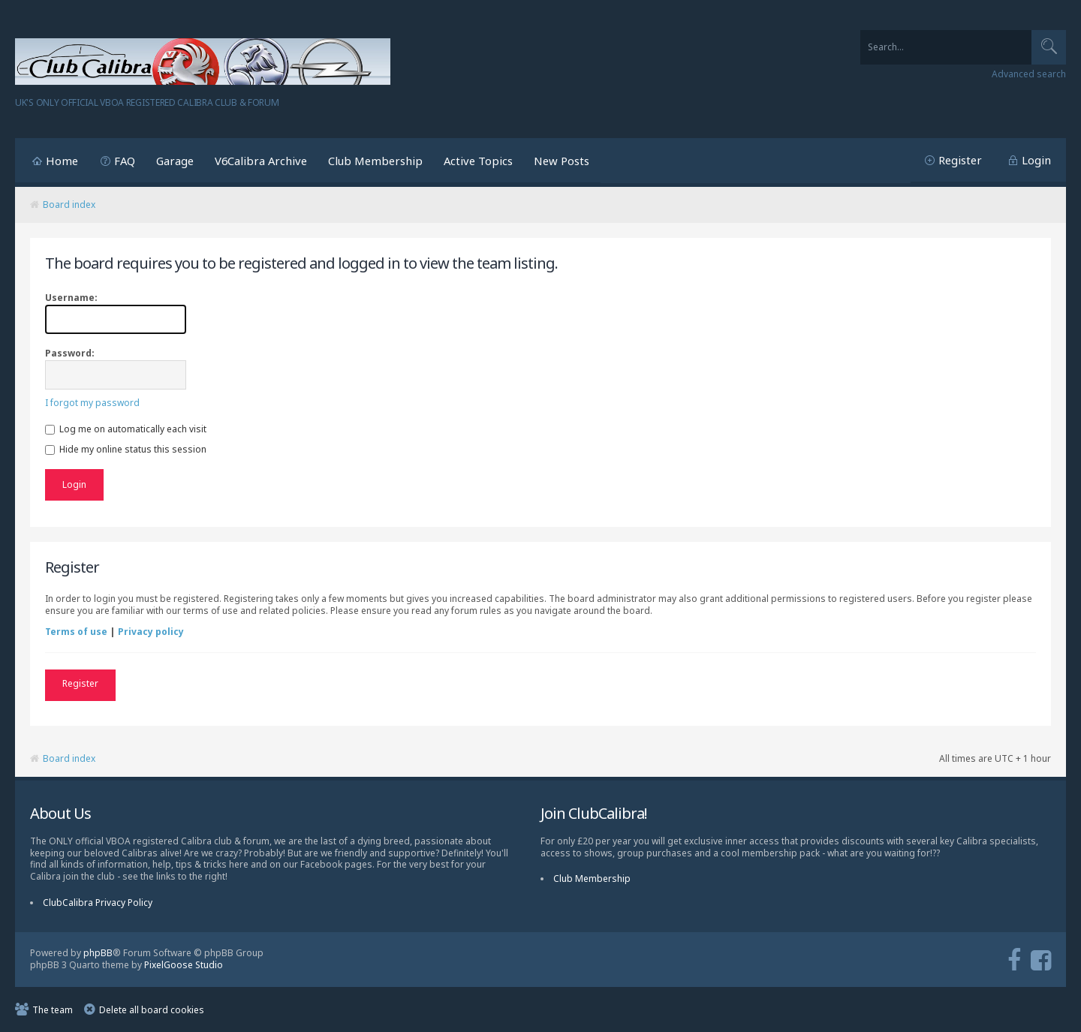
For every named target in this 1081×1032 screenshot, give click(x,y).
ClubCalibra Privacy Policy (97, 902)
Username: (71, 297)
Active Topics (478, 160)
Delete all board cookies (151, 1009)
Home (62, 160)
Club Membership (375, 160)
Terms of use (76, 631)
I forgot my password (92, 402)
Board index (69, 204)
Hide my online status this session (125, 449)
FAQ (124, 160)
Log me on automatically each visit (125, 429)
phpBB (98, 952)
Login (1036, 159)
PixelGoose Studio (183, 964)
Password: (70, 353)
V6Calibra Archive (261, 160)
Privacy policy (151, 631)
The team (52, 1009)
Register (960, 159)
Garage (175, 160)
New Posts (561, 160)
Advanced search (1029, 74)
